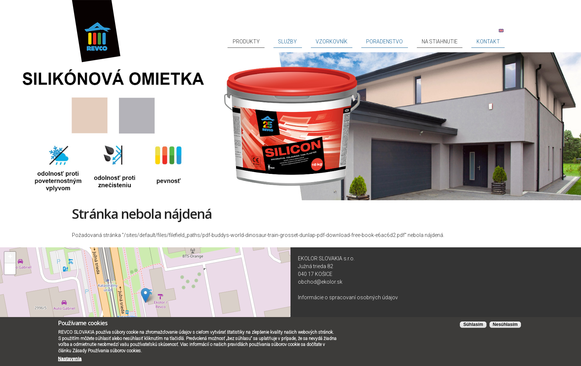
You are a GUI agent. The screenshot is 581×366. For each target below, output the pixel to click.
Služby (348, 41)
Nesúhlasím (505, 324)
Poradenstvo (418, 41)
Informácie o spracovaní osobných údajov (348, 297)
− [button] (10, 268)
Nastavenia (70, 358)
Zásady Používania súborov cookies (106, 350)
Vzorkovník (379, 41)
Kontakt (494, 41)
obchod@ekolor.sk (320, 282)
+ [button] (10, 257)
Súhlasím (473, 324)
